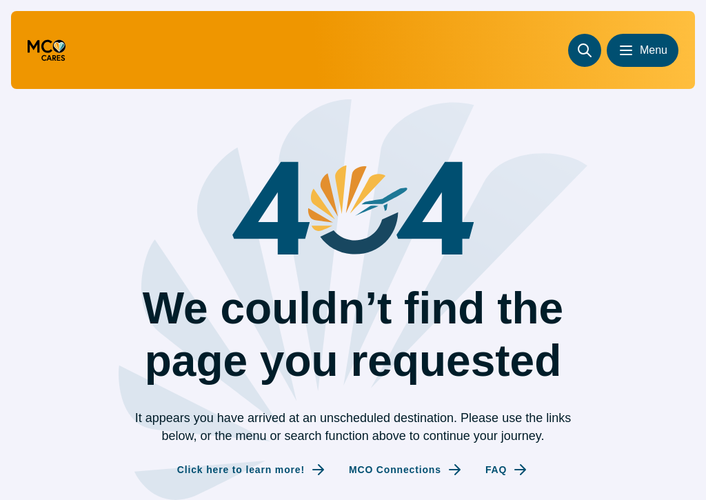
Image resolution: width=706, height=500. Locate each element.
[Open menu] (642, 50)
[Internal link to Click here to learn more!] (252, 469)
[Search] (584, 50)
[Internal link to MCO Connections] (406, 469)
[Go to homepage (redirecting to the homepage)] (46, 50)
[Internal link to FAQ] (507, 469)
